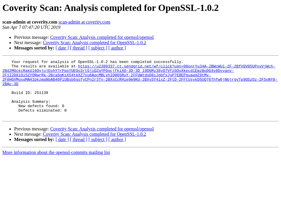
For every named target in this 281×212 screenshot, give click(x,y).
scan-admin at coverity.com (84, 21)
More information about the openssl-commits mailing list (56, 163)
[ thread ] (78, 47)
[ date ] (62, 47)
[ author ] (117, 47)
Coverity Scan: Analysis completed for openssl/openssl (102, 37)
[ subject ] (97, 47)
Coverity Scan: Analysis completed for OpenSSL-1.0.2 (94, 42)
